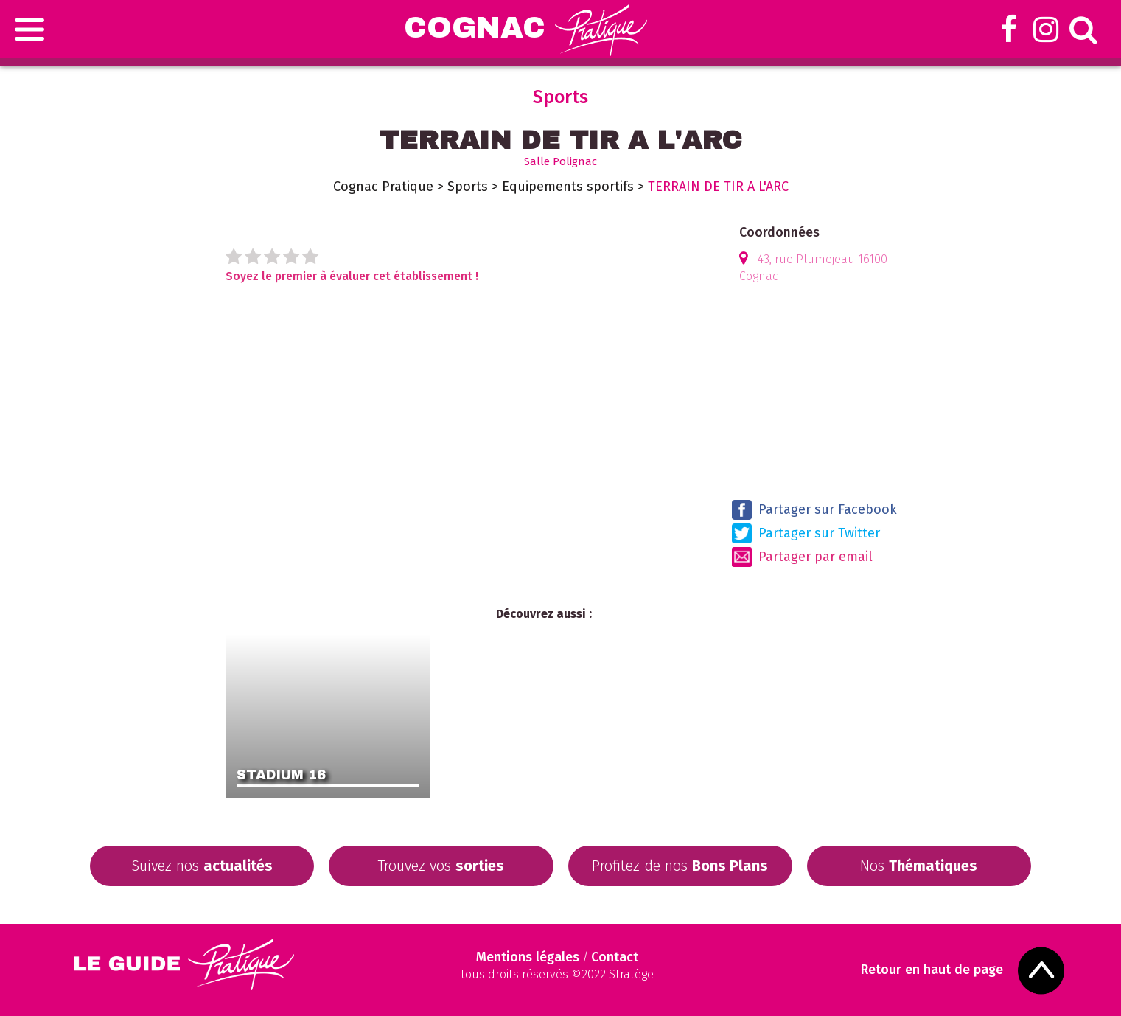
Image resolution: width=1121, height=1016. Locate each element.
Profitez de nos (680, 865)
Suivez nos (202, 865)
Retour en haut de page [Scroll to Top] (933, 970)
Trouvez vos (440, 865)
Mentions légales (527, 957)
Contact (614, 957)
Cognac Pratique (383, 186)
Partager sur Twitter (806, 533)
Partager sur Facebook (814, 510)
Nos (918, 865)
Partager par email (802, 557)
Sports (467, 186)
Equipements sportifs (568, 186)
